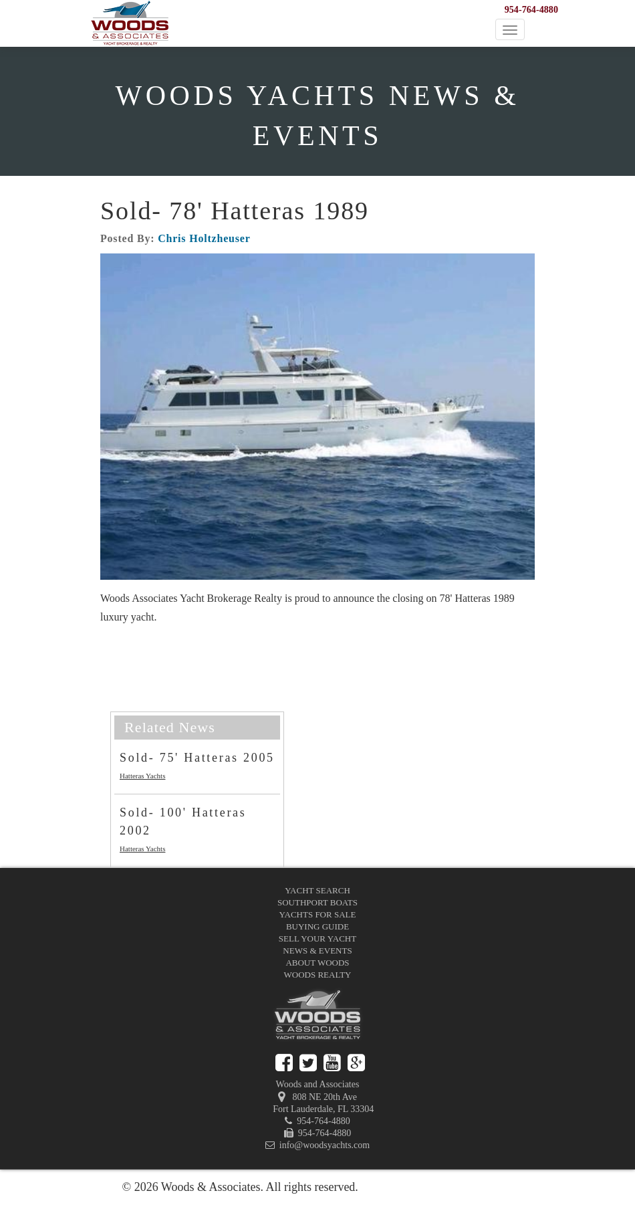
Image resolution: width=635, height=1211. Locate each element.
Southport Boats (317, 902)
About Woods (317, 963)
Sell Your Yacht (317, 938)
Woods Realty (318, 975)
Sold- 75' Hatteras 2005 (197, 757)
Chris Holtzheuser (204, 238)
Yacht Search (317, 890)
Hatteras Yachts (142, 776)
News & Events (317, 951)
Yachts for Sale (317, 914)
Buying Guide (317, 926)
